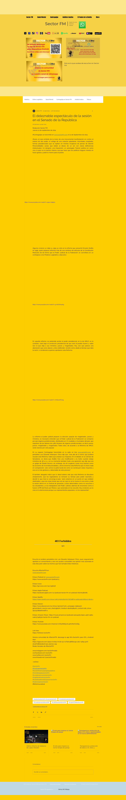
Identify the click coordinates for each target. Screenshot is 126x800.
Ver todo (99, 726)
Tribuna (89, 99)
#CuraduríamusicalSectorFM (41, 702)
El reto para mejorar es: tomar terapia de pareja (61, 747)
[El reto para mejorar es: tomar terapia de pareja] (63, 736)
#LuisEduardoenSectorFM (59, 702)
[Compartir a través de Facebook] (33, 712)
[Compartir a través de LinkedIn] (41, 712)
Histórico (26, 99)
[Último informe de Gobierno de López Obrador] (36, 736)
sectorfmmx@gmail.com (92, 784)
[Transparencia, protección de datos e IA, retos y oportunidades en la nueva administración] (89, 736)
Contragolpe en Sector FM (64, 99)
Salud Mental (49, 99)
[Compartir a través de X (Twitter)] (37, 712)
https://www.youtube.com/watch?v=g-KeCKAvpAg (48, 304)
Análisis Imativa (79, 99)
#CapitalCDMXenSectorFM (76, 702)
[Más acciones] (92, 111)
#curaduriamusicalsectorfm (66, 699)
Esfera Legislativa (37, 99)
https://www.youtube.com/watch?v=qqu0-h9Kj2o (40, 202)
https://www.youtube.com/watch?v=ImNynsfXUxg (48, 400)
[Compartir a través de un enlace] (45, 712)
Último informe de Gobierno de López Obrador (36, 747)
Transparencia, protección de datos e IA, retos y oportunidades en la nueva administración (89, 747)
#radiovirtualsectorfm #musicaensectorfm (45, 699)
